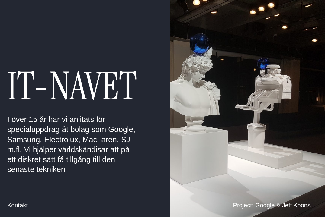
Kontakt (17, 205)
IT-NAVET (72, 86)
